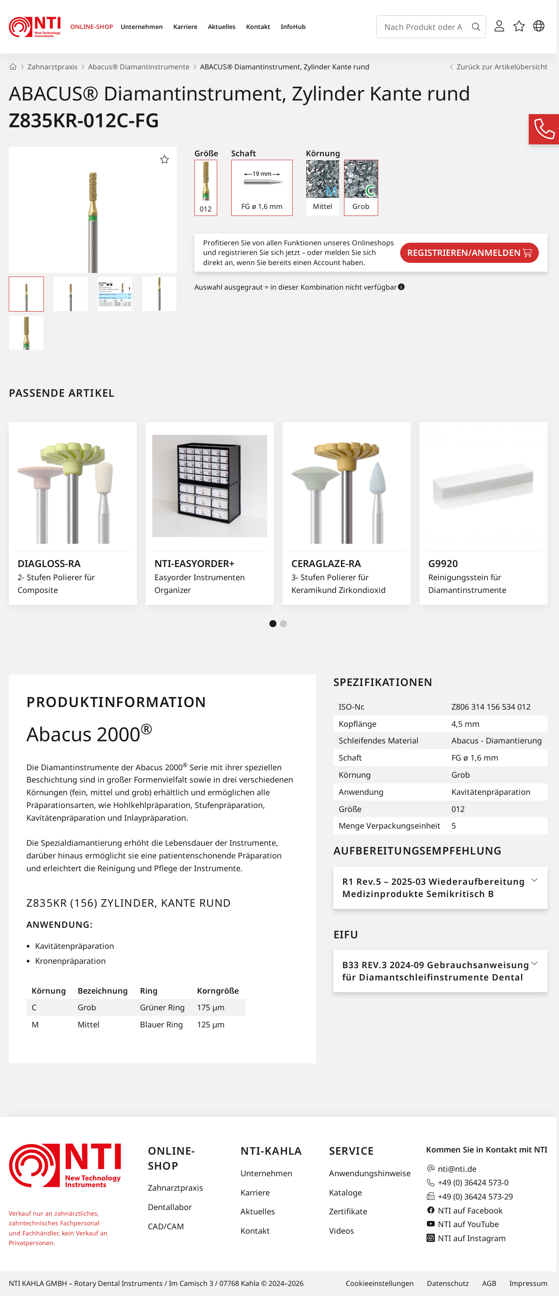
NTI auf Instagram (466, 1238)
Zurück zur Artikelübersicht (498, 66)
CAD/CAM (166, 1226)
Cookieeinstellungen (380, 1283)
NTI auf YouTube (462, 1224)
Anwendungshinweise (368, 1173)
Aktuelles (222, 26)
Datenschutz (448, 1283)
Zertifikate (348, 1211)
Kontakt (258, 26)
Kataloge (345, 1192)
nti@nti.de (451, 1169)
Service (351, 1150)
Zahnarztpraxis (175, 1187)
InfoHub (293, 26)
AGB (489, 1283)
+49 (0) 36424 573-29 (469, 1196)
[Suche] (478, 27)
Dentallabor (170, 1207)
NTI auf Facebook (464, 1210)
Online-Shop (171, 1158)
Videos (341, 1230)
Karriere (185, 26)
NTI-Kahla (271, 1150)
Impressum (528, 1283)
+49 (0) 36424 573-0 (467, 1183)
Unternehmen (142, 26)
